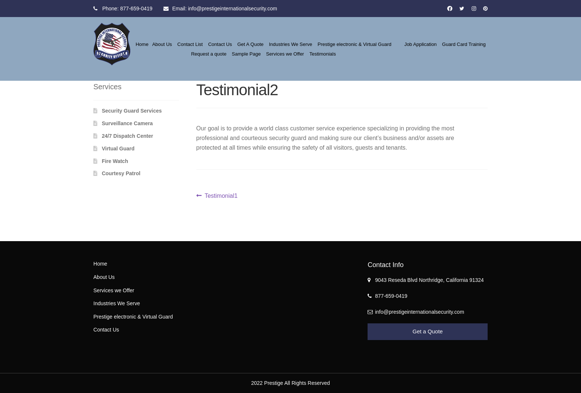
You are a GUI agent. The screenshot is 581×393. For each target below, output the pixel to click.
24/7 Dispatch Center (127, 136)
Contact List (190, 44)
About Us (162, 44)
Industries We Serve (290, 44)
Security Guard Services (132, 111)
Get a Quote (427, 331)
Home (142, 44)
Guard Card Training (464, 44)
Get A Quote (250, 44)
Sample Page (246, 54)
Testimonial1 (221, 195)
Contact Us (220, 44)
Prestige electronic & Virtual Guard (354, 44)
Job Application (420, 44)
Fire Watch (115, 161)
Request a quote (208, 54)
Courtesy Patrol (121, 173)
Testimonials (322, 54)
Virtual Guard (118, 148)
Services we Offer (285, 54)
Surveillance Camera (127, 123)
